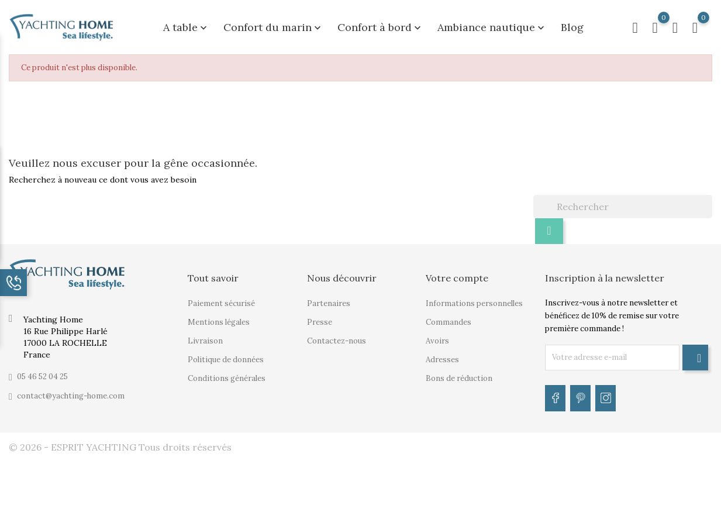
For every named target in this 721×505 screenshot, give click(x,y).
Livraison (205, 334)
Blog (572, 24)
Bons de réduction (459, 372)
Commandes (448, 316)
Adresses (442, 353)
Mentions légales (219, 316)
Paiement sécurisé (221, 297)
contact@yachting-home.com (71, 389)
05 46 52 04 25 (42, 370)
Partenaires (328, 297)
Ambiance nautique (492, 24)
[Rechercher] (622, 200)
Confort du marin (273, 24)
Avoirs (437, 334)
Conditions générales (226, 372)
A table (186, 24)
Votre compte (457, 271)
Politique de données (226, 353)
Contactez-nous (336, 334)
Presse (319, 316)
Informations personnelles (474, 297)
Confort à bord (380, 24)
